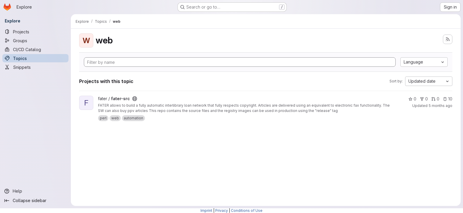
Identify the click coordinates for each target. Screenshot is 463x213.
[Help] (35, 191)
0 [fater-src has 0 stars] (412, 98)
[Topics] (35, 58)
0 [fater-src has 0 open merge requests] (435, 98)
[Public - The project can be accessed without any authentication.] (134, 98)
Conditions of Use (247, 210)
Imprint (206, 210)
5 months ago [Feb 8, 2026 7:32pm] (440, 105)
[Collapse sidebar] (35, 200)
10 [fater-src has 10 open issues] (447, 98)
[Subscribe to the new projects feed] (447, 39)
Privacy (221, 210)
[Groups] (35, 40)
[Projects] (35, 31)
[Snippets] (35, 67)
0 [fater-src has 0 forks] (424, 98)
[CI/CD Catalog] (35, 49)
